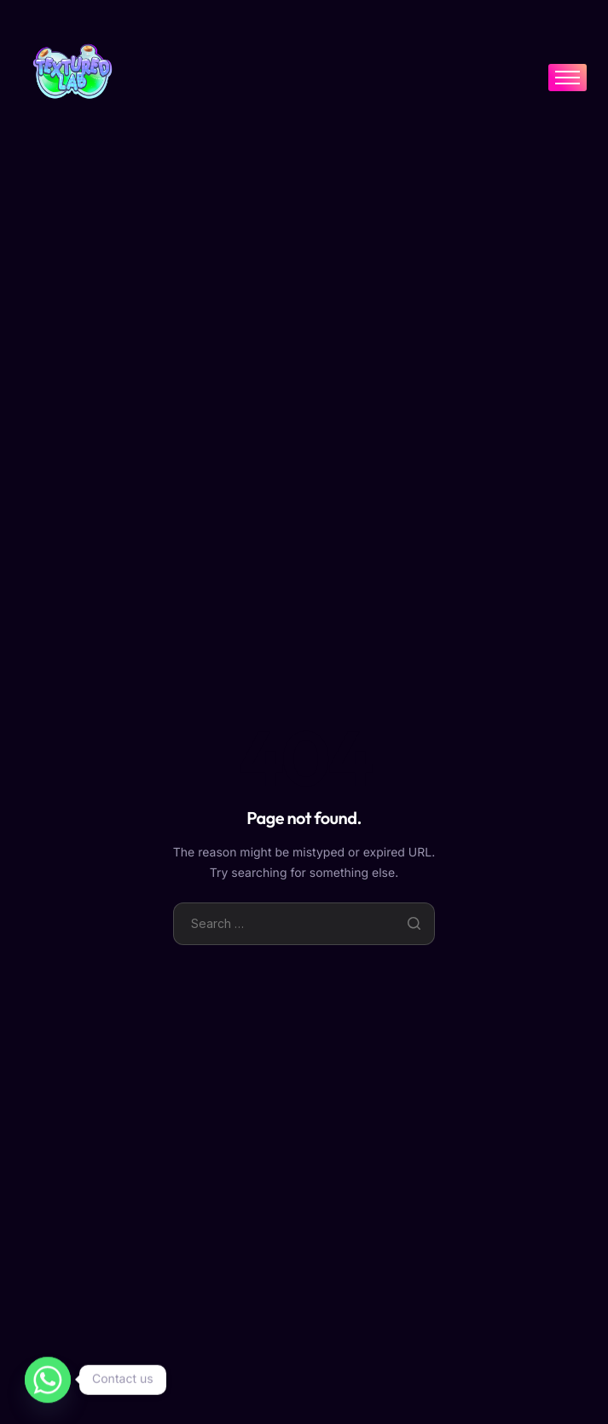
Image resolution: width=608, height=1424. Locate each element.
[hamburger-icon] (567, 77)
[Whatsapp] (48, 1380)
